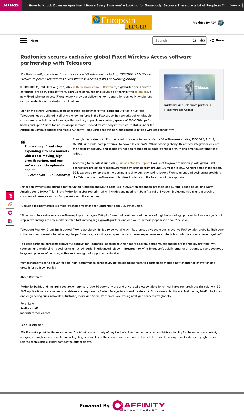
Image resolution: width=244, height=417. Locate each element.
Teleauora (141, 91)
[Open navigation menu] (29, 40)
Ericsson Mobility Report (134, 163)
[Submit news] (10, 196)
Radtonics (109, 87)
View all (235, 5)
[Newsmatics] (10, 221)
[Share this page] (216, 40)
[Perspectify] (10, 204)
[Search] (171, 40)
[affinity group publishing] (10, 212)
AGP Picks (11, 5)
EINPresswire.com (86, 87)
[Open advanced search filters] (202, 40)
